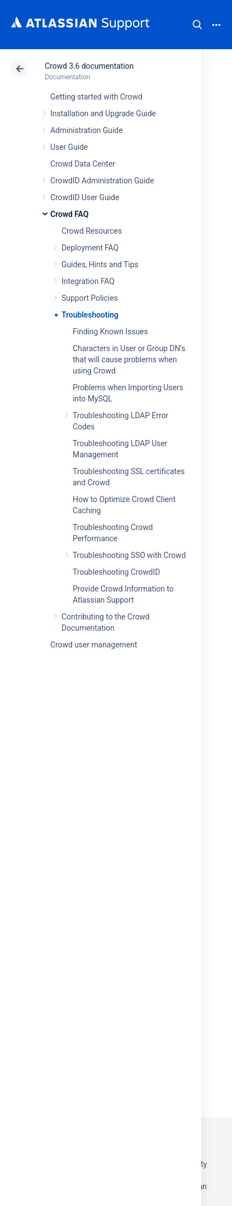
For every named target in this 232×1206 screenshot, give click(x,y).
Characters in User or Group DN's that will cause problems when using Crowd (129, 359)
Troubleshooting (90, 314)
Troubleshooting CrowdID (116, 571)
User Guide (69, 147)
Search (197, 25)
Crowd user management (93, 644)
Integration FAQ (88, 281)
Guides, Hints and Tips (100, 264)
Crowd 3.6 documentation (89, 66)
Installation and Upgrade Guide (103, 113)
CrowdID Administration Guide (102, 180)
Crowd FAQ (69, 214)
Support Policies (89, 298)
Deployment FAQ (90, 247)
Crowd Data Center (82, 163)
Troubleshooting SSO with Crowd (129, 555)
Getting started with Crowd (96, 96)
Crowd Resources (91, 230)
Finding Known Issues (110, 331)
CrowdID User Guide (84, 197)
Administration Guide (86, 130)
